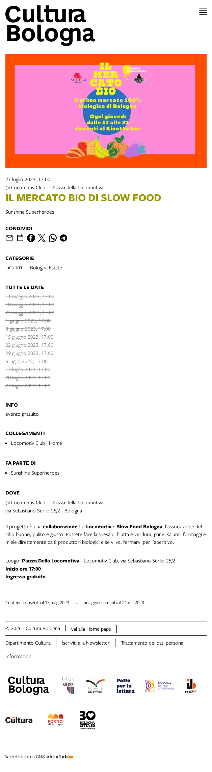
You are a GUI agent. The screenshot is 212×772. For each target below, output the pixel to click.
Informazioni (18, 656)
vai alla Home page (91, 628)
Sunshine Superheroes (35, 472)
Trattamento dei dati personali (153, 642)
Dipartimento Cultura (28, 642)
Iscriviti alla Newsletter (86, 642)
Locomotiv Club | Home (36, 442)
